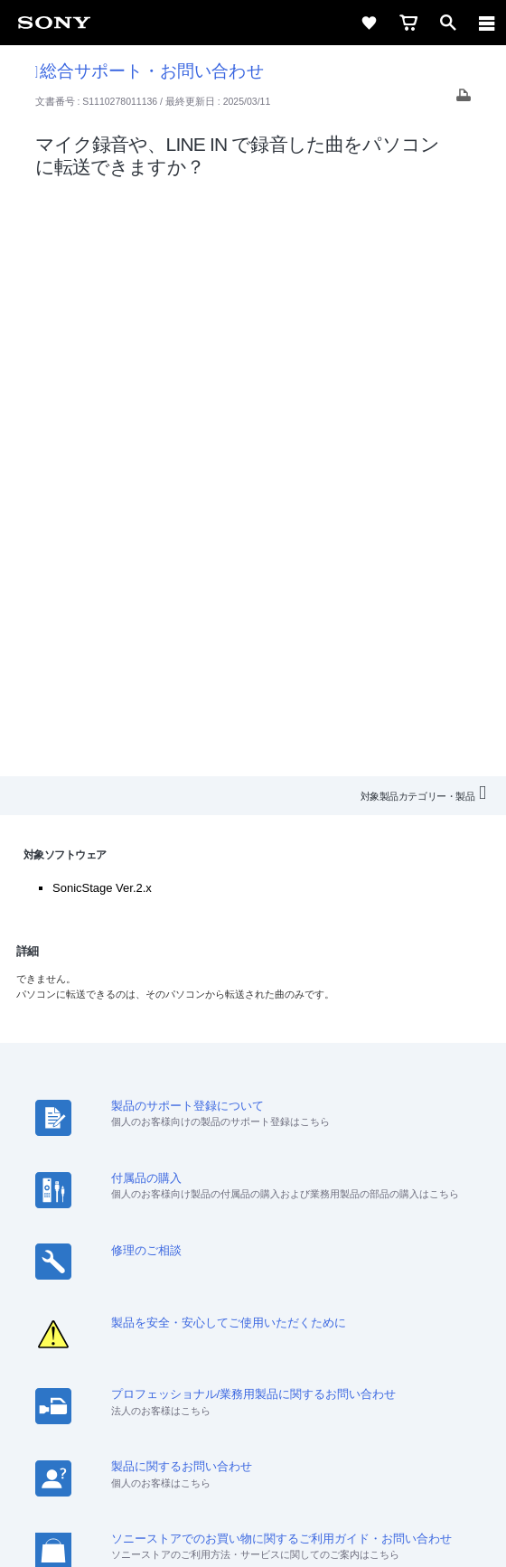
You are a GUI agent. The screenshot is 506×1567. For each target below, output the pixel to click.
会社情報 (85, 1269)
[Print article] (463, 100)
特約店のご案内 (230, 1269)
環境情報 (421, 1269)
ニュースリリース (334, 1269)
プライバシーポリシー (252, 1458)
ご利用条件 (253, 1438)
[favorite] (369, 22)
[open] (448, 22)
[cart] (408, 22)
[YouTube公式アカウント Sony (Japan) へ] (272, 1335)
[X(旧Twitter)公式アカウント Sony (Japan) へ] (233, 1335)
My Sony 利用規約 (253, 1293)
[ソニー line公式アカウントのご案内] (194, 1335)
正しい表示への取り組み (253, 1478)
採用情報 (149, 1269)
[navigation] (487, 22)
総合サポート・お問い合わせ (149, 70)
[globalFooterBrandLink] (253, 1531)
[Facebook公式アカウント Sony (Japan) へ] (311, 1335)
